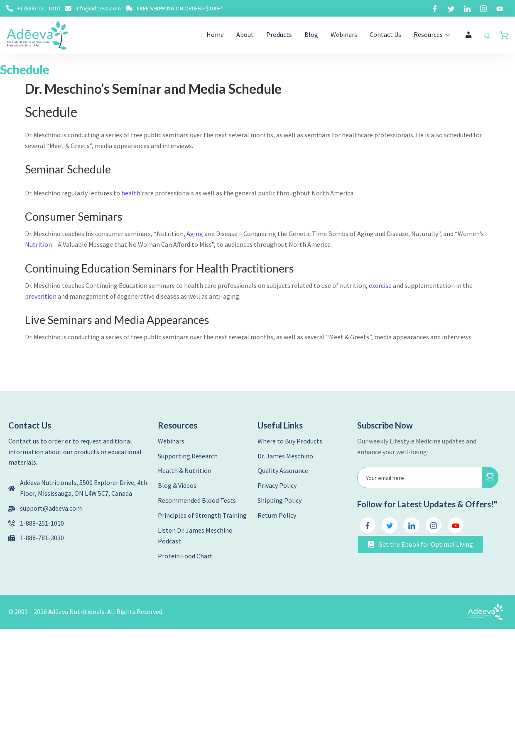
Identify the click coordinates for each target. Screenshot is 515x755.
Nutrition (38, 244)
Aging (194, 233)
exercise (380, 285)
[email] (420, 477)
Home (215, 34)
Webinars (344, 34)
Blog (311, 34)
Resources (433, 34)
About (245, 34)
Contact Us (385, 34)
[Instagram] (483, 8)
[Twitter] (451, 8)
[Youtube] (499, 8)
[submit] (490, 477)
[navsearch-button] (487, 36)
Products (279, 34)
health (130, 193)
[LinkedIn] (467, 8)
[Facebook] (435, 8)
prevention (40, 296)
